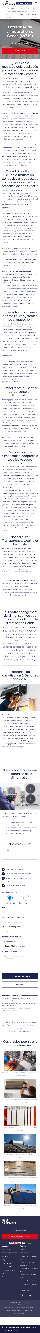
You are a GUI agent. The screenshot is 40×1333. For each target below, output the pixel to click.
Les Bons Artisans (18, 1302)
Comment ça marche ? (10, 1253)
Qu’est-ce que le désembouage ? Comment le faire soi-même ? (20, 1073)
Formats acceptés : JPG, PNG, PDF (14, 942)
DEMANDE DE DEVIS (20, 1230)
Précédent (20, 984)
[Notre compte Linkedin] (21, 1295)
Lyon (29, 162)
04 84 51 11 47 (20, 50)
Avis (3, 1273)
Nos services (24, 1290)
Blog (3, 1260)
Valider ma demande (20, 976)
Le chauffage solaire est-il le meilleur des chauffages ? (20, 1206)
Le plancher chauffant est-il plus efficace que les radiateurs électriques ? (20, 1179)
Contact (4, 1277)
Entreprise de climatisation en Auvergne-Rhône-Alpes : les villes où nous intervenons (22, 11)
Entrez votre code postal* (11, 927)
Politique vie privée (19, 1313)
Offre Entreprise (7, 1267)
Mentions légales (8, 1307)
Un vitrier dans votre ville (28, 1281)
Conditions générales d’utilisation (25, 1307)
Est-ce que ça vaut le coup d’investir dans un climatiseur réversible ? (20, 1101)
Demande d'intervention (20, 1237)
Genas (14, 148)
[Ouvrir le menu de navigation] (36, 3)
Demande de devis (20, 43)
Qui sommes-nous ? (9, 1249)
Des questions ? (7, 1256)
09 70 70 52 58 (25, 3)
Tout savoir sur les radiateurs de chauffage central (20, 1128)
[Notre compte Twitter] (30, 1295)
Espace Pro (24, 1249)
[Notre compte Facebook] (26, 1295)
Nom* (4, 908)
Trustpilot (7, 850)
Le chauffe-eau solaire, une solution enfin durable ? (20, 1156)
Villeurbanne (13, 165)
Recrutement (24, 1253)
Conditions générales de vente (14, 1310)
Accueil (9, 9)
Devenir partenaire (8, 1270)
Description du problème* (11, 951)
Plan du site (28, 1310)
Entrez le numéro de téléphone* (13, 917)
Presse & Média (7, 1263)
